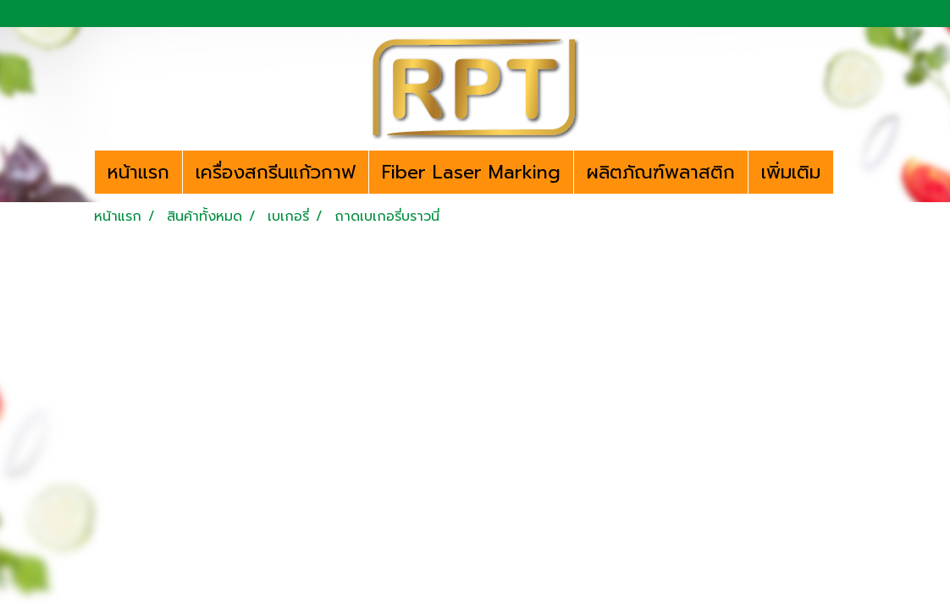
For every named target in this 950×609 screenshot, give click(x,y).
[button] (848, 172)
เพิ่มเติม (790, 172)
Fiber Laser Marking (471, 172)
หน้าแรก (138, 172)
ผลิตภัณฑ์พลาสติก (661, 172)
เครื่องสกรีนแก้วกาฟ (276, 172)
